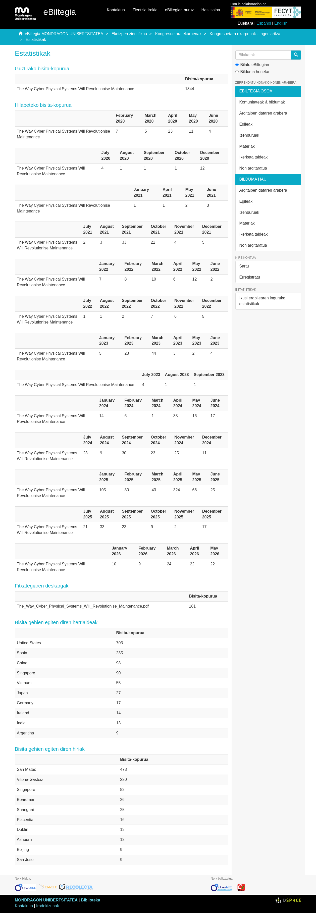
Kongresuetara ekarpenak (178, 34)
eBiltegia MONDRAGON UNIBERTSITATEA (64, 34)
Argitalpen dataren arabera (263, 113)
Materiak (247, 146)
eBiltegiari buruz (179, 10)
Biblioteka (90, 900)
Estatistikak (36, 39)
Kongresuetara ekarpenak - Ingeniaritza (245, 34)
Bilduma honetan (253, 72)
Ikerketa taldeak (253, 157)
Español (263, 23)
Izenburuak (249, 135)
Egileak (245, 124)
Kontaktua (116, 10)
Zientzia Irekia (144, 10)
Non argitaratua (253, 168)
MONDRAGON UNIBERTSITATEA (46, 900)
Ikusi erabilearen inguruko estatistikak (262, 301)
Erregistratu (249, 277)
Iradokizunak (47, 906)
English (280, 23)
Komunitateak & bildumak (262, 102)
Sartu (244, 266)
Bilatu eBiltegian (252, 65)
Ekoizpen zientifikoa (129, 34)
